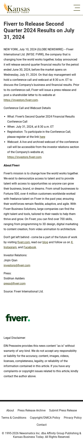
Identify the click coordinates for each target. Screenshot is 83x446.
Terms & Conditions (13, 417)
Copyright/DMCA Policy (45, 417)
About (10, 410)
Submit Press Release (63, 410)
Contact (42, 424)
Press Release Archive (31, 410)
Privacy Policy (73, 417)
